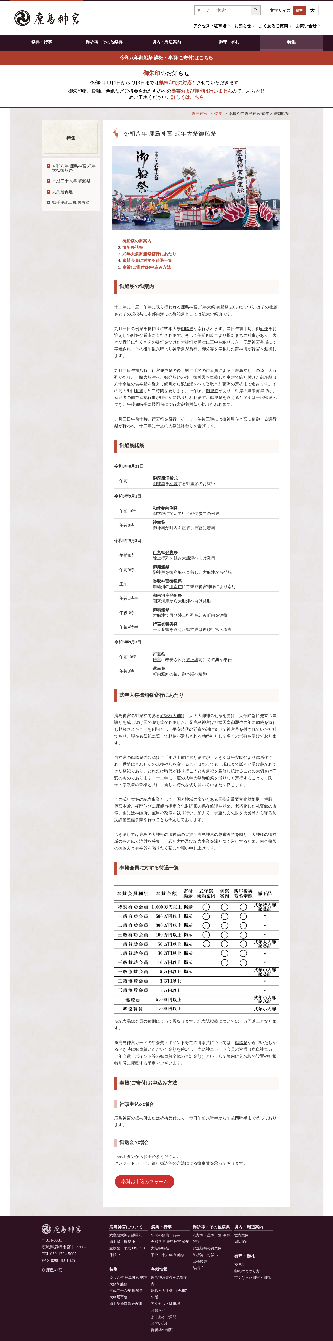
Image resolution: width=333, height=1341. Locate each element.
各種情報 (159, 1269)
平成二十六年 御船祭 (71, 180)
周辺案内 (241, 1242)
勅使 (264, 328)
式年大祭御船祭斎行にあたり (149, 254)
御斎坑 (175, 586)
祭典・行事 (41, 42)
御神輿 (241, 348)
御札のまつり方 (247, 1271)
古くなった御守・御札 (252, 1278)
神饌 (139, 812)
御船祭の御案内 (136, 240)
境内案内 (241, 1235)
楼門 (156, 404)
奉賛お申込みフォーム (144, 1181)
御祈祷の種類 (162, 1330)
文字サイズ (280, 10)
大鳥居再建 (62, 191)
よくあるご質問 (273, 26)
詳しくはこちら (187, 97)
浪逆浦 (187, 384)
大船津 (149, 377)
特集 (291, 42)
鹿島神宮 (199, 114)
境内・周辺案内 (166, 42)
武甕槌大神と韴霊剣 (125, 1235)
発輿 (164, 370)
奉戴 (173, 483)
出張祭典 (200, 1261)
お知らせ (242, 26)
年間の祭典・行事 (165, 1235)
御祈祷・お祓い (205, 1255)
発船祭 (174, 377)
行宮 (256, 348)
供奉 (210, 370)
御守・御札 (229, 42)
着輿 (189, 404)
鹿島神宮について (126, 1226)
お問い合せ (306, 26)
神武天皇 (222, 722)
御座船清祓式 (165, 478)
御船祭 (222, 307)
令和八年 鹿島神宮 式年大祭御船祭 (74, 168)
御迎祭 (212, 390)
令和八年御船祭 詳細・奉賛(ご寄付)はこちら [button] (166, 57)
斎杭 (239, 384)
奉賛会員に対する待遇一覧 (147, 260)
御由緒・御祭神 (122, 1242)
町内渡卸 (161, 674)
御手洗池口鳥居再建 (70, 202)
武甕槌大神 (170, 715)
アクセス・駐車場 (209, 26)
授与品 (239, 1265)
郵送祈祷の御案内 (207, 1248)
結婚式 (198, 1268)
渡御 (268, 348)
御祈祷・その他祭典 (104, 42)
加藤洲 (224, 384)
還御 (256, 419)
